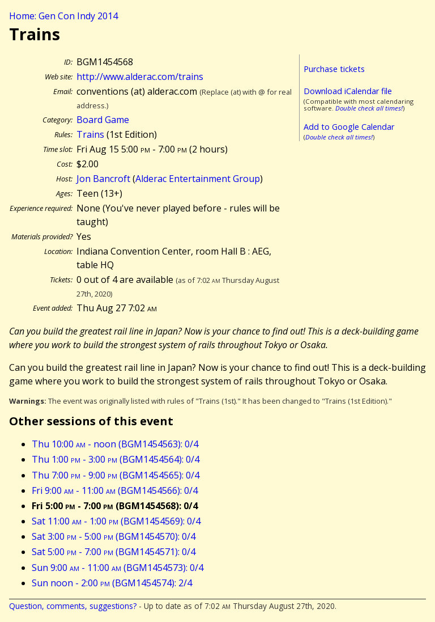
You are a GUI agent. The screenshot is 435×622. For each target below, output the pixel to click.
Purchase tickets (334, 69)
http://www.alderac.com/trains (139, 76)
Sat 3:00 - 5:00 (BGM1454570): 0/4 (113, 536)
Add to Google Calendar (349, 126)
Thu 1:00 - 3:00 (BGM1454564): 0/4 (115, 459)
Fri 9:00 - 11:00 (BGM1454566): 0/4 (115, 490)
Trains (90, 134)
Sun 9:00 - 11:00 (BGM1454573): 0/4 (117, 567)
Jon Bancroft (103, 178)
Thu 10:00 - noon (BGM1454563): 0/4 (115, 444)
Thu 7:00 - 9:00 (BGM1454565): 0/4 (115, 475)
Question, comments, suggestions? (73, 605)
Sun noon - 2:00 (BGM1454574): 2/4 (112, 583)
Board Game (102, 119)
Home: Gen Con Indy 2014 (63, 16)
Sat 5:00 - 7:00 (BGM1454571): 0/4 (113, 551)
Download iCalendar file (348, 91)
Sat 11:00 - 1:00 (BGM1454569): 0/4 (116, 521)
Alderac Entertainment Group (197, 178)
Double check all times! (369, 108)
